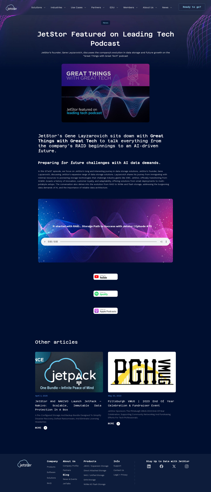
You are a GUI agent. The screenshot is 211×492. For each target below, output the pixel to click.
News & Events (70, 479)
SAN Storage (90, 480)
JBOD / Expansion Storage (96, 466)
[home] (11, 7)
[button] (38, 7)
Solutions (51, 478)
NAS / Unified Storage (94, 475)
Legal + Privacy (120, 475)
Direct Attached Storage (95, 470)
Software (51, 472)
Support (117, 466)
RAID (49, 483)
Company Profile (71, 466)
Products (51, 467)
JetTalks (67, 483)
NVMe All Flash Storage (95, 484)
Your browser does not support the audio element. (105, 242)
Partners (67, 470)
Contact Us (119, 470)
